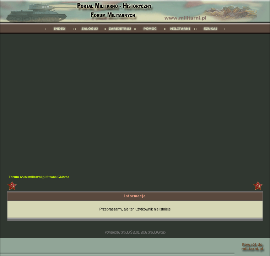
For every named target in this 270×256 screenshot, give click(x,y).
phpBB (124, 232)
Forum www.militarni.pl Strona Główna (39, 177)
